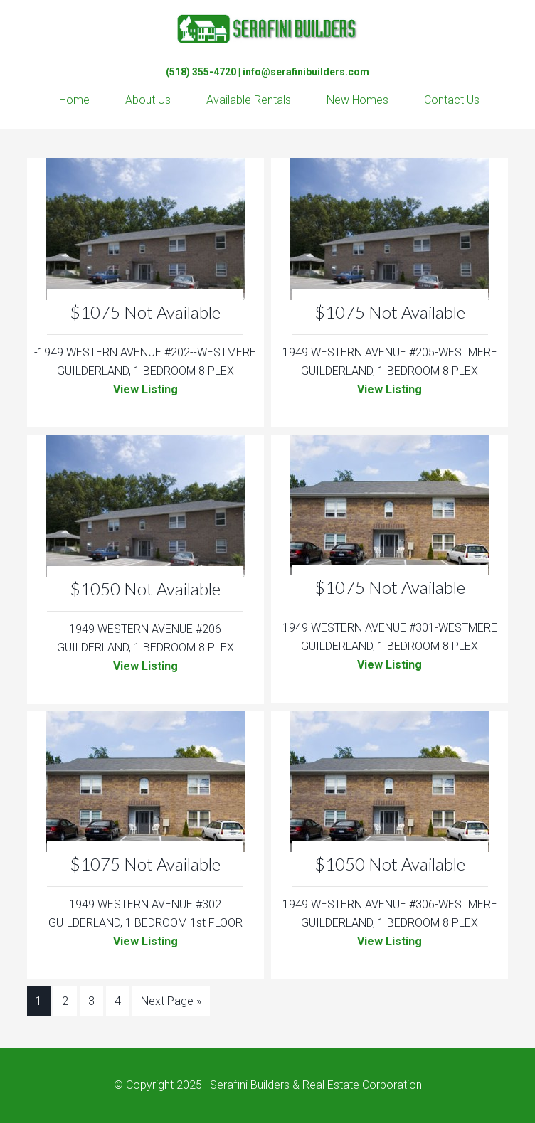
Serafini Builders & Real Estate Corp (267, 28)
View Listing (145, 389)
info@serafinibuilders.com (306, 72)
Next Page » (171, 1001)
